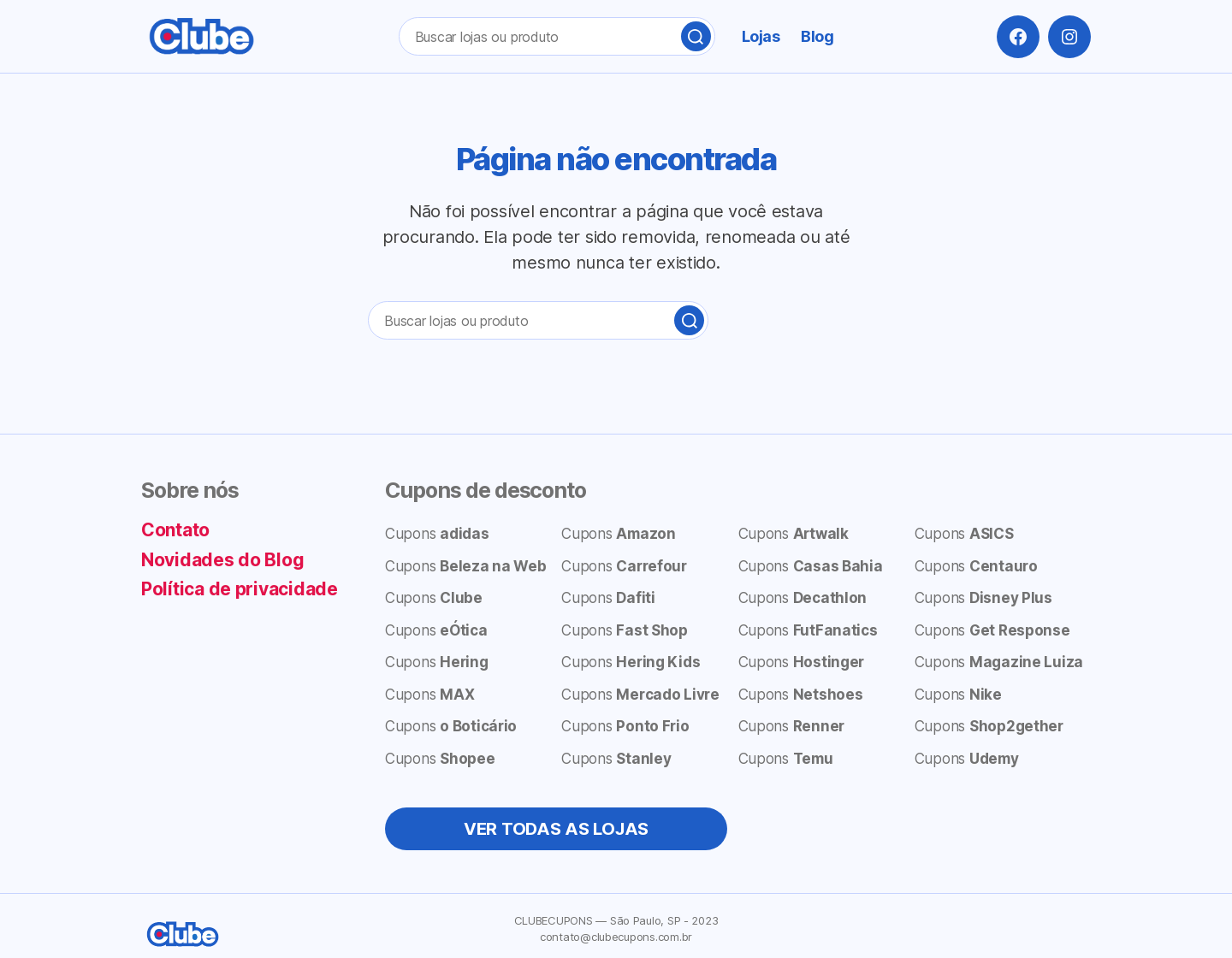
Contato (175, 530)
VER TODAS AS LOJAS (556, 829)
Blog (817, 36)
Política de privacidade (239, 589)
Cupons (437, 533)
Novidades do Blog (222, 560)
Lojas (761, 36)
